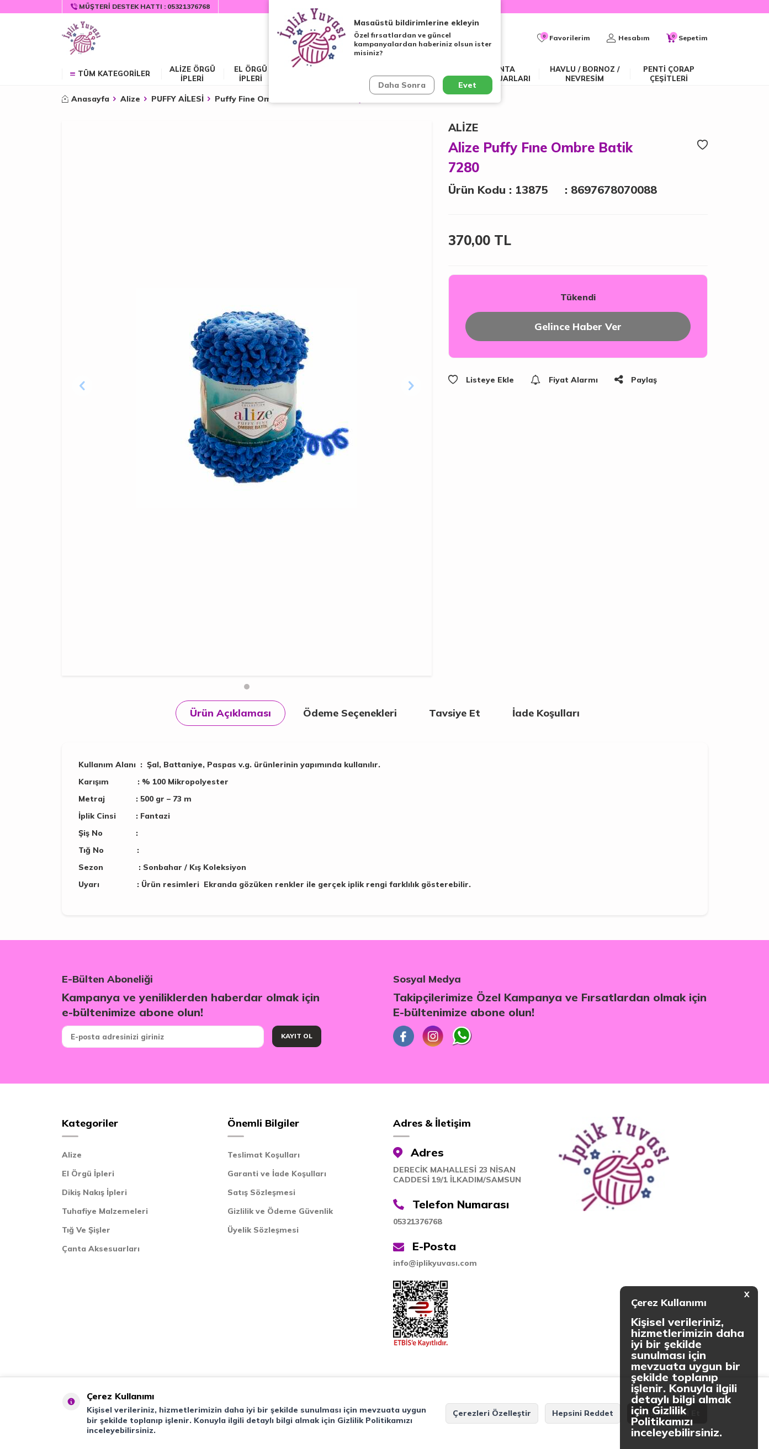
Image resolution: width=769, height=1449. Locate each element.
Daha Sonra (402, 85)
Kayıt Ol (296, 1036)
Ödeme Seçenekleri (350, 713)
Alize (130, 99)
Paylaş (635, 380)
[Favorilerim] (563, 38)
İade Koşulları (546, 713)
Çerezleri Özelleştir (492, 1413)
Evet (467, 85)
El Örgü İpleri (88, 1175)
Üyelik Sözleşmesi (263, 1231)
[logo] (81, 38)
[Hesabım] (628, 38)
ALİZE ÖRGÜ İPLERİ (192, 74)
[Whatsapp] (465, 1037)
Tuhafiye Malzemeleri (105, 1212)
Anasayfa (85, 99)
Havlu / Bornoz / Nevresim (584, 74)
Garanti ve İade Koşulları (276, 1175)
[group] (247, 398)
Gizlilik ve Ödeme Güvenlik (280, 1212)
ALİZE (463, 127)
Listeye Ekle (481, 380)
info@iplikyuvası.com (435, 1264)
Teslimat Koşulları (263, 1156)
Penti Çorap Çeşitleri (668, 74)
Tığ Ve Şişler (86, 1231)
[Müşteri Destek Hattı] (140, 6)
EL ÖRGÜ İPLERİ (250, 74)
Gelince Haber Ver (578, 326)
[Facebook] (404, 1037)
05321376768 (417, 1223)
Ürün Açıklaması (230, 713)
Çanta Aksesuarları (502, 74)
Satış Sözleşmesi (261, 1193)
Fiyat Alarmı (564, 380)
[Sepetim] (687, 38)
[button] (247, 686)
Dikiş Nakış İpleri (94, 1193)
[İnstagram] (434, 1037)
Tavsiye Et (454, 713)
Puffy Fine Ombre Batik (262, 99)
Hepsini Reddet (582, 1413)
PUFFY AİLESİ (177, 99)
